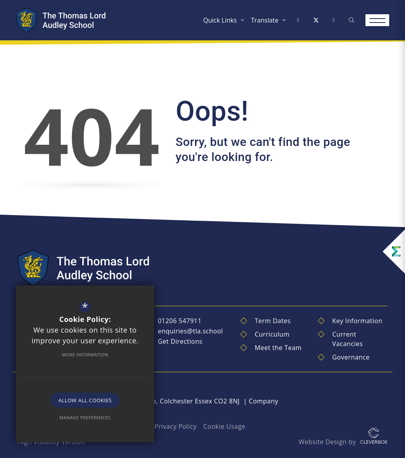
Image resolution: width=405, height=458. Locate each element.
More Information (85, 355)
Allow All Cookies (85, 400)
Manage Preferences (84, 417)
